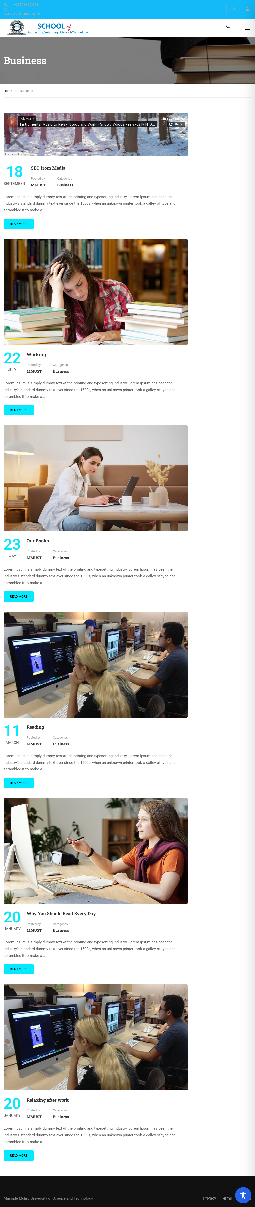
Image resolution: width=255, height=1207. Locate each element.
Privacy (209, 1198)
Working (36, 354)
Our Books (38, 541)
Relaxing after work (48, 1100)
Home (8, 91)
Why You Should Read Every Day (61, 913)
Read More (18, 224)
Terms (226, 1198)
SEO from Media (48, 168)
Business (65, 184)
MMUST (38, 184)
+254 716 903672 (21, 4)
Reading (35, 727)
